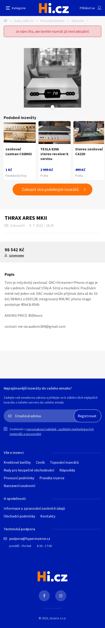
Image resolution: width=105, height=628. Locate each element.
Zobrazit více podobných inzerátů (50, 189)
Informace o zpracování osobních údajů (34, 508)
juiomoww (16, 255)
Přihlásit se (87, 8)
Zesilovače (78, 20)
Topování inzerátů (64, 462)
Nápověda (67, 470)
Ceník (40, 462)
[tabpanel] (52, 78)
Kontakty (47, 516)
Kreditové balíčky (17, 462)
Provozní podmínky (19, 478)
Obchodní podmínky (19, 516)
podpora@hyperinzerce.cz (29, 538)
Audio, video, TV (23, 20)
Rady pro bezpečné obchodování (29, 470)
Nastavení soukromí (19, 485)
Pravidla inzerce (51, 478)
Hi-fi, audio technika (52, 20)
